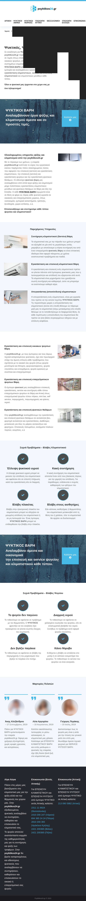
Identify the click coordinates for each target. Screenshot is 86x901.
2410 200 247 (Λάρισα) (42, 815)
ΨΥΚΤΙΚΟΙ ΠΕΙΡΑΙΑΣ (28, 22)
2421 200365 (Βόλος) (41, 829)
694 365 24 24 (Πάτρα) (42, 818)
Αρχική (6, 31)
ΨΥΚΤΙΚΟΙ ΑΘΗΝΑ (17, 22)
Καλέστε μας (70, 117)
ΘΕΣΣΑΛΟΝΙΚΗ (53, 21)
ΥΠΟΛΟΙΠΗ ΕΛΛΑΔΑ (66, 22)
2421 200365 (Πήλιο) (41, 832)
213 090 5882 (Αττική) (69, 803)
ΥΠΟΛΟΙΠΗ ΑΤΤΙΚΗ (40, 22)
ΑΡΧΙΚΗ (7, 21)
